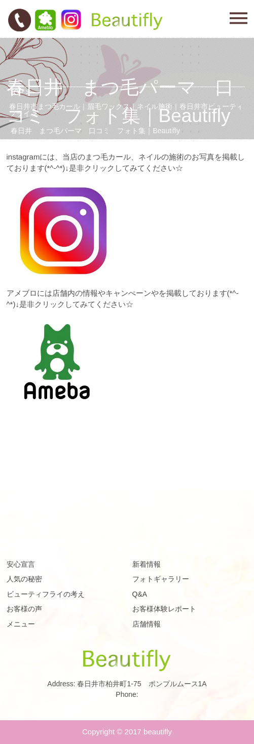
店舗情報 (146, 624)
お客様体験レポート (164, 609)
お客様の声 (24, 609)
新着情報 (146, 564)
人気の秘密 (24, 579)
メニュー (21, 624)
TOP (16, 92)
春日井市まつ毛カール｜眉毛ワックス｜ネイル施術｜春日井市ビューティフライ (126, 110)
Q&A (140, 594)
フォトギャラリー (160, 579)
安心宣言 (21, 564)
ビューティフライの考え (46, 594)
